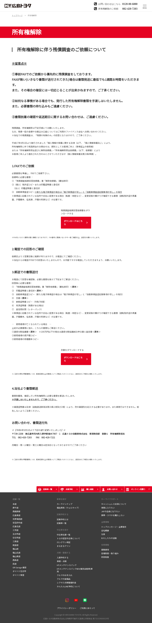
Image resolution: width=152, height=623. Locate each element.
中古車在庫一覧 (63, 534)
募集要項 (105, 549)
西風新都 (16, 511)
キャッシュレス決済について (113, 504)
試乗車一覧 (61, 523)
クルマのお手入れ (64, 575)
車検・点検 (61, 561)
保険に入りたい (108, 507)
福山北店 (16, 552)
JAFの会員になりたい (110, 511)
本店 (14, 504)
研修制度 (105, 557)
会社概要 (105, 530)
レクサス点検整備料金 (66, 582)
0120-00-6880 (129, 3)
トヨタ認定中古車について (68, 538)
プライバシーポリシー (66, 608)
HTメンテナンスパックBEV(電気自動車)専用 (75, 570)
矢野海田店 (17, 519)
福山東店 (16, 556)
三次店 (15, 530)
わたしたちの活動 (109, 538)
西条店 (15, 560)
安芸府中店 (17, 522)
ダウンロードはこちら (73, 223)
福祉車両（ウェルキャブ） (68, 507)
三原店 (15, 541)
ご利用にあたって (87, 608)
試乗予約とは (62, 519)
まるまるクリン (63, 546)
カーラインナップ (64, 504)
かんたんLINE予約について (68, 586)
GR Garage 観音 (19, 567)
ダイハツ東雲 (18, 575)
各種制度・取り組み (110, 553)
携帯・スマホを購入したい (112, 515)
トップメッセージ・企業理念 (113, 526)
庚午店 (15, 507)
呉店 (14, 563)
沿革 (103, 534)
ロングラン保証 (63, 542)
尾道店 (15, 545)
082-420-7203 (129, 8)
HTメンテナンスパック (67, 565)
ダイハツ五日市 (19, 571)
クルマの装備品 (63, 578)
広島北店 (16, 526)
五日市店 (16, 534)
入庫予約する (62, 557)
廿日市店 (16, 537)
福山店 (15, 548)
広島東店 (16, 515)
